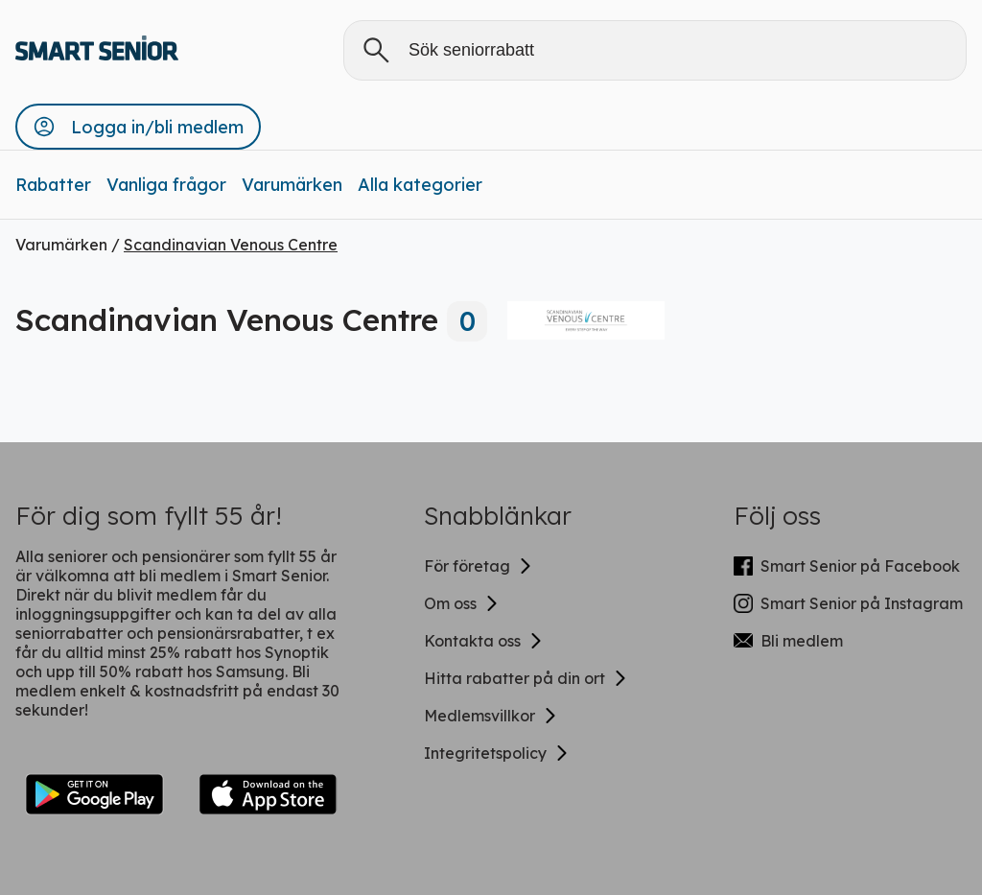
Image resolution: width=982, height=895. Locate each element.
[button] (138, 127)
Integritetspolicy (497, 753)
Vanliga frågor (166, 185)
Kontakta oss (484, 640)
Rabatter (53, 185)
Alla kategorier (420, 185)
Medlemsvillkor (491, 715)
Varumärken (292, 185)
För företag (478, 566)
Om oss (462, 603)
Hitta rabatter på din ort (526, 678)
